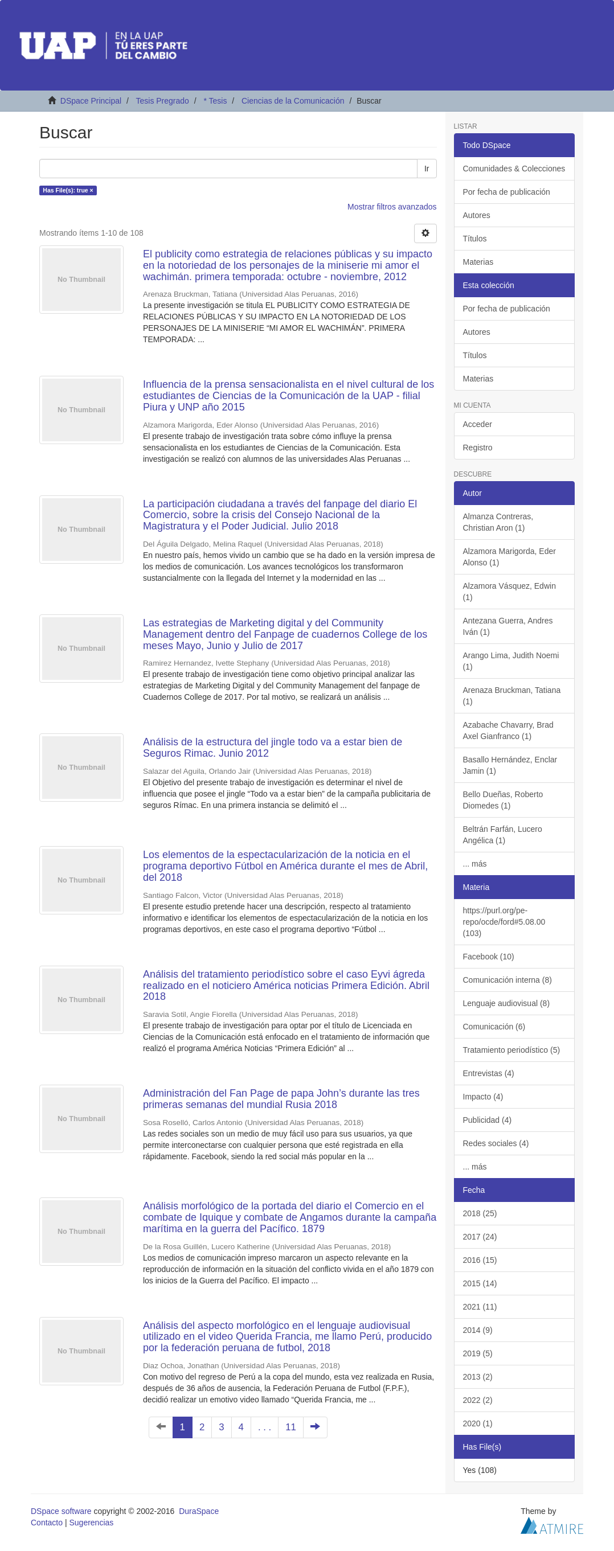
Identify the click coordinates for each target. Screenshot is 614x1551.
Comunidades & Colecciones (514, 168)
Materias (478, 261)
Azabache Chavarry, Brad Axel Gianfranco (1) (508, 730)
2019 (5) (478, 1353)
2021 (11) (480, 1306)
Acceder (477, 424)
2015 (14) (480, 1283)
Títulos (475, 238)
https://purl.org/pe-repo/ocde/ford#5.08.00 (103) (504, 922)
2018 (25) (480, 1213)
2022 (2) (478, 1400)
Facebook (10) (488, 956)
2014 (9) (478, 1330)
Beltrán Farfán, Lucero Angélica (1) (502, 834)
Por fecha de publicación (506, 191)
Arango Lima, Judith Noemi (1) (511, 661)
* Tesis (215, 100)
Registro (478, 447)
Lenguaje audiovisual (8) (506, 1003)
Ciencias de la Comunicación (293, 100)
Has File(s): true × (68, 190)
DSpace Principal (90, 100)
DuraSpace (199, 1511)
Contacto (47, 1522)
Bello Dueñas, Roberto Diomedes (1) (503, 800)
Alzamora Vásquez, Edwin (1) (509, 591)
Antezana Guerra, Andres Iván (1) (508, 626)
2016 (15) (480, 1260)
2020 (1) (478, 1423)
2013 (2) (478, 1376)
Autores (476, 215)
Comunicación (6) (494, 1026)
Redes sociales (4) (496, 1143)
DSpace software (61, 1511)
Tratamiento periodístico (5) (511, 1049)
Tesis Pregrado (162, 100)
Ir (426, 168)
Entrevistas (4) (488, 1073)
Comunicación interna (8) (507, 979)
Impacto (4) (483, 1096)
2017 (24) (480, 1236)
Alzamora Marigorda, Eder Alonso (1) (509, 557)
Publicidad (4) (487, 1120)
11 (290, 1427)
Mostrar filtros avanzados (391, 206)
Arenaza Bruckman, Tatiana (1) (512, 696)
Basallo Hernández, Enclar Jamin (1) (510, 765)
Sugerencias (91, 1522)
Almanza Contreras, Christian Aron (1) (498, 522)
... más (475, 863)
